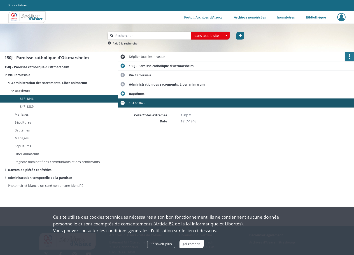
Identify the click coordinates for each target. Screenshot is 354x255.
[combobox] (210, 36)
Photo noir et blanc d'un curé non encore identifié (45, 185)
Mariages (22, 114)
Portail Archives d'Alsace (203, 17)
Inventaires (286, 17)
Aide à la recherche (125, 43)
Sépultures (23, 122)
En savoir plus (161, 244)
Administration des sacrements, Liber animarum (49, 83)
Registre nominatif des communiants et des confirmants (57, 162)
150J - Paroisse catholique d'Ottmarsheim (37, 67)
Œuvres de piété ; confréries (29, 170)
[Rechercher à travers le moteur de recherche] (151, 35)
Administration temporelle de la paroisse (40, 177)
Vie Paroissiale (19, 75)
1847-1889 (26, 106)
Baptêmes (22, 91)
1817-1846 (26, 98)
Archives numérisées (250, 17)
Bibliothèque (316, 17)
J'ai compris (191, 244)
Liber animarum (27, 154)
